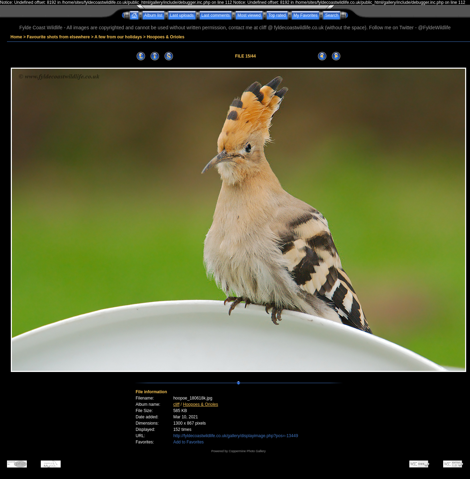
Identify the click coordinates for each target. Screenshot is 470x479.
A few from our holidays (118, 37)
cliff (176, 404)
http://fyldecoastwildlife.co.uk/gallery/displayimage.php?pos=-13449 (235, 435)
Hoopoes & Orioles (165, 37)
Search (331, 15)
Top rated (277, 15)
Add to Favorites (188, 442)
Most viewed (249, 15)
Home (16, 37)
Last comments (216, 15)
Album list (153, 15)
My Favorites (306, 15)
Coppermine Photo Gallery (247, 451)
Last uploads (182, 15)
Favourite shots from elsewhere (58, 37)
